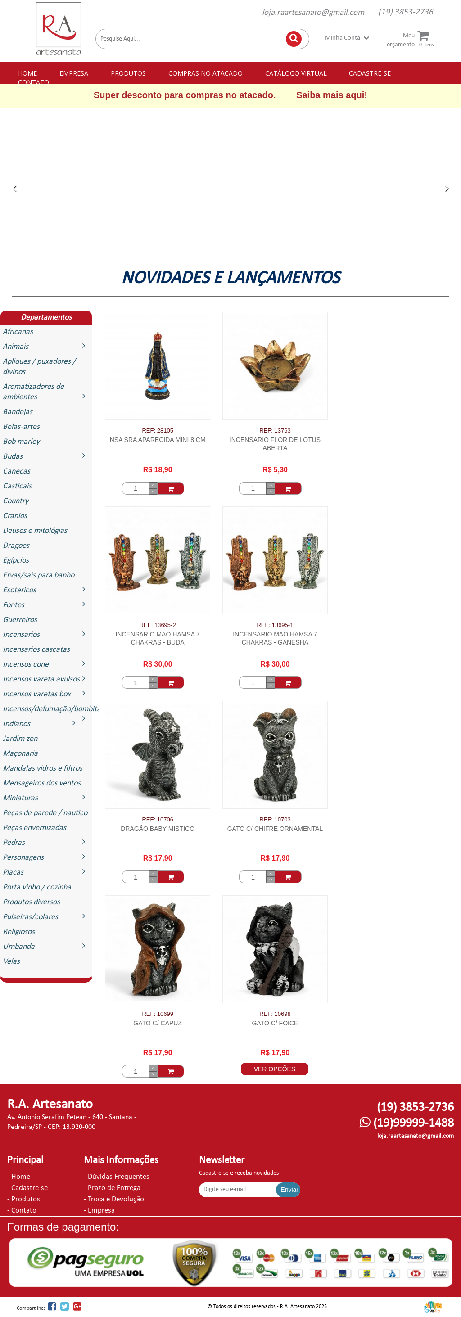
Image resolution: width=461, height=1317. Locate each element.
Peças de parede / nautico (45, 813)
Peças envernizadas (34, 828)
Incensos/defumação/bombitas (47, 711)
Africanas (18, 332)
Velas (11, 961)
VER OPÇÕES (275, 1069)
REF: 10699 (157, 1013)
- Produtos (23, 1199)
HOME (27, 73)
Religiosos (19, 932)
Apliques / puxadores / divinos (39, 366)
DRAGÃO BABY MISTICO (157, 828)
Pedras (46, 842)
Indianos (41, 723)
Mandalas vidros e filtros (42, 768)
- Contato (21, 1210)
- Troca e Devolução (114, 1199)
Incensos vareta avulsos (46, 679)
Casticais (17, 486)
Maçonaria (20, 753)
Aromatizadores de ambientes (46, 392)
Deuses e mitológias (35, 531)
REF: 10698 (274, 1013)
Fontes (46, 604)
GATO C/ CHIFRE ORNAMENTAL (275, 828)
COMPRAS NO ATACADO (205, 73)
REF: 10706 (157, 819)
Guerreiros (20, 620)
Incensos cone (46, 664)
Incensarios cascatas (36, 649)
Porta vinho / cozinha (37, 887)
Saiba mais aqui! (331, 95)
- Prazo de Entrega (112, 1188)
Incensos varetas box (46, 694)
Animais (46, 346)
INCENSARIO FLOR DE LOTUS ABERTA (275, 443)
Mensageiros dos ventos (42, 783)
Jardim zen (20, 739)
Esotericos (46, 590)
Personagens (46, 857)
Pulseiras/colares (46, 916)
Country (15, 501)
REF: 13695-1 (275, 625)
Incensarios (46, 634)
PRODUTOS (128, 73)
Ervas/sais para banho (38, 575)
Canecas (16, 471)
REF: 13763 (274, 430)
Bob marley (21, 441)
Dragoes (16, 545)
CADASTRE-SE (370, 73)
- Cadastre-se (27, 1188)
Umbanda (46, 946)
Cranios (15, 516)
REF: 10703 (274, 819)
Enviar (289, 1189)
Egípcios (16, 560)
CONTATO (33, 82)
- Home (18, 1177)
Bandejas (17, 412)
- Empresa (99, 1210)
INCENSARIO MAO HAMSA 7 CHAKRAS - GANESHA (275, 638)
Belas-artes (21, 427)
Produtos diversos (31, 902)
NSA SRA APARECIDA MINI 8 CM (158, 439)
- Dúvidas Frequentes (116, 1177)
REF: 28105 (157, 430)
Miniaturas (46, 798)
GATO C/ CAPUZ (157, 1023)
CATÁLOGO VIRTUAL (296, 73)
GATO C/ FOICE (275, 1023)
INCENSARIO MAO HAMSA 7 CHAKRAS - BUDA (157, 638)
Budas (46, 456)
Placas (46, 872)
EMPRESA (73, 73)
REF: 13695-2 (158, 625)
